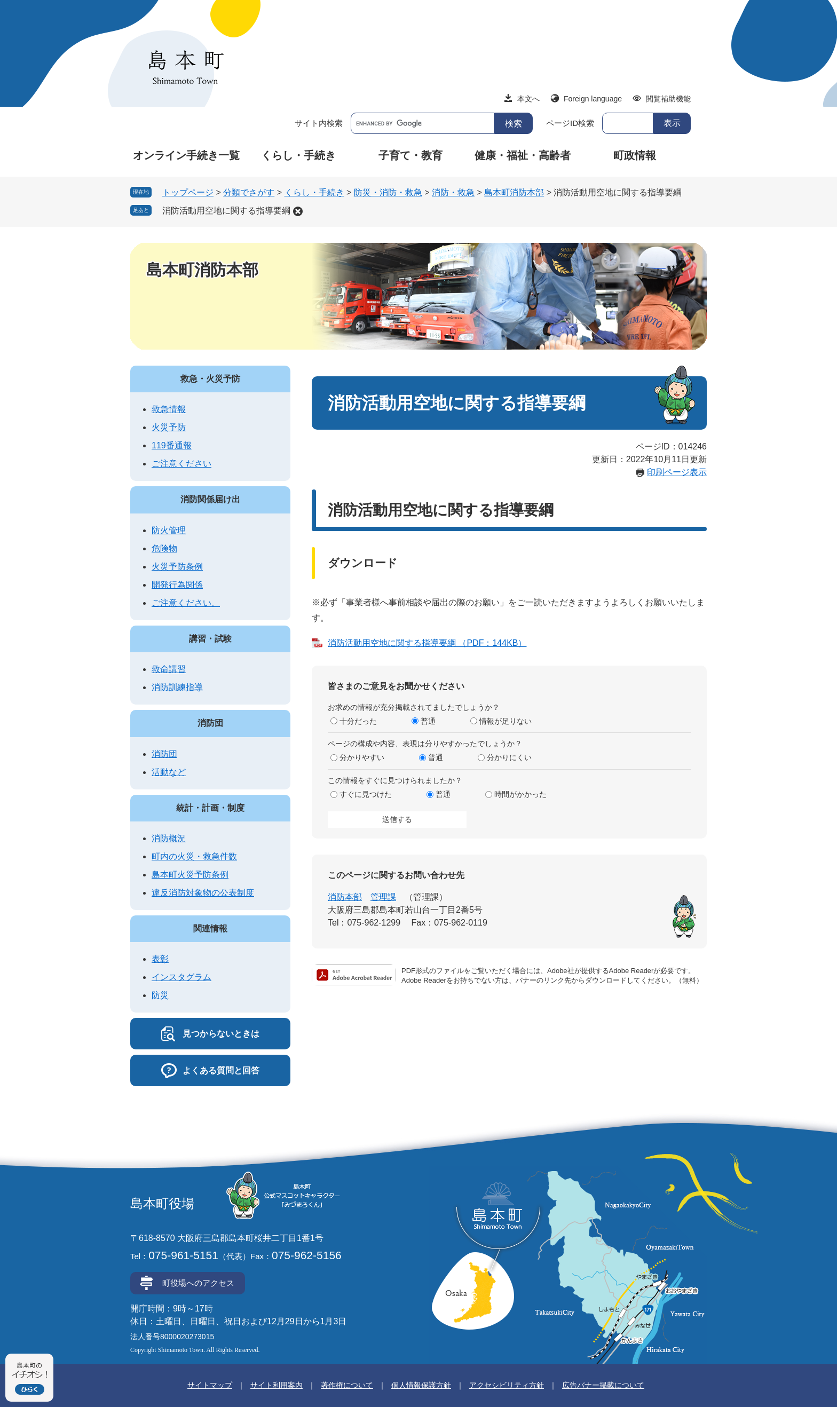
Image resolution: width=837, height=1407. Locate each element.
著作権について (347, 1385)
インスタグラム (181, 977)
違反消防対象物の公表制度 (203, 892)
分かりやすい (361, 757)
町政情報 (634, 155)
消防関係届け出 (210, 499)
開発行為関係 (177, 584)
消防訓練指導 (177, 687)
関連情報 (210, 928)
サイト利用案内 (276, 1385)
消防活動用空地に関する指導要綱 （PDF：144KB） (427, 642)
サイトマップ (209, 1385)
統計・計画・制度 (210, 807)
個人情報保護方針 (421, 1385)
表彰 (160, 958)
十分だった (358, 721)
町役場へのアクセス (198, 1282)
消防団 (210, 723)
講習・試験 (210, 638)
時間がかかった (520, 794)
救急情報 (169, 409)
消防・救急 (453, 192)
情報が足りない (505, 721)
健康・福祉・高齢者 (523, 155)
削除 (298, 211)
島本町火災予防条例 (190, 874)
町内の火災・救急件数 (194, 856)
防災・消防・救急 (388, 192)
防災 (160, 995)
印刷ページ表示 (677, 472)
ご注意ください (181, 463)
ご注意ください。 (186, 602)
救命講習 (169, 669)
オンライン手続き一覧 (186, 155)
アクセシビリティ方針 (506, 1385)
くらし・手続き (298, 155)
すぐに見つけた (365, 794)
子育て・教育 (410, 155)
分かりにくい (509, 757)
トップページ (188, 192)
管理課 (383, 897)
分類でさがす (248, 192)
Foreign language (593, 98)
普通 (428, 721)
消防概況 (169, 838)
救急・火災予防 (210, 378)
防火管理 (169, 530)
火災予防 (169, 427)
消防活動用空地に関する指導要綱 (226, 210)
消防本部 (345, 897)
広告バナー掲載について (603, 1385)
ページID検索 (570, 123)
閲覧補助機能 (668, 98)
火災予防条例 (177, 566)
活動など (169, 772)
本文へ (528, 98)
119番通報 (172, 445)
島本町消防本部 (514, 192)
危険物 (164, 548)
